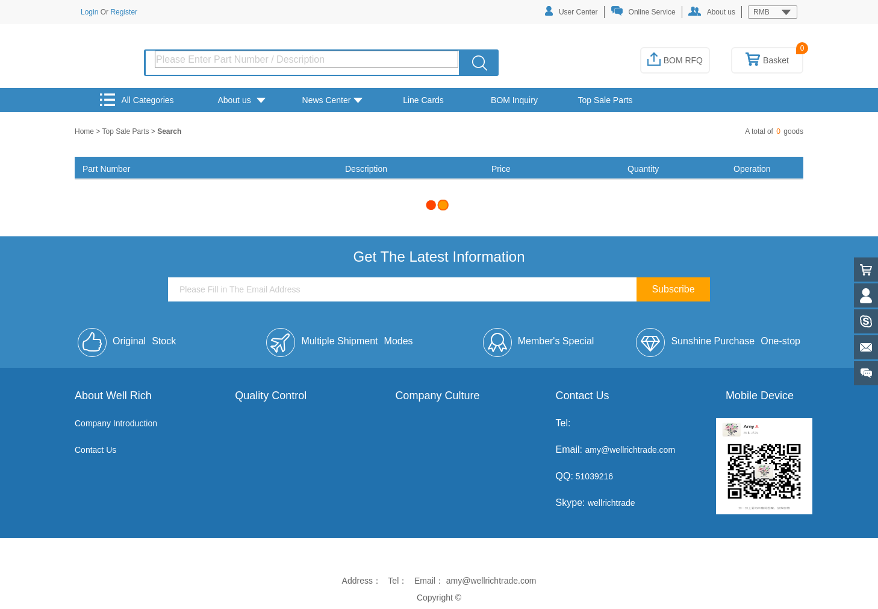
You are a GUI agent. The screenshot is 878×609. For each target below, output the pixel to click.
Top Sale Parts (605, 100)
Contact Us (95, 450)
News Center (332, 100)
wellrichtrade (611, 503)
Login (89, 12)
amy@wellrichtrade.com (630, 450)
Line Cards (423, 100)
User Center (571, 11)
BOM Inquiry (514, 100)
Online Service (643, 11)
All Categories (136, 99)
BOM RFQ (675, 60)
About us (711, 11)
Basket (767, 60)
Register (123, 12)
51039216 (593, 476)
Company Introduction (116, 423)
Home (85, 131)
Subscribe (673, 289)
